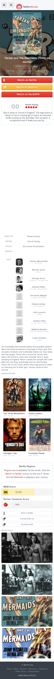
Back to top (28, 665)
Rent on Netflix (27, 513)
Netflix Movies (24, 675)
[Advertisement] (27, 212)
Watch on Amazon (27, 87)
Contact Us (43, 669)
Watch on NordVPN (28, 94)
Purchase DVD (27, 524)
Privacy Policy (33, 671)
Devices (23, 669)
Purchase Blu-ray (27, 519)
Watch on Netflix (27, 80)
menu (4, 5)
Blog (16, 669)
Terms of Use (20, 671)
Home (9, 669)
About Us (33, 669)
